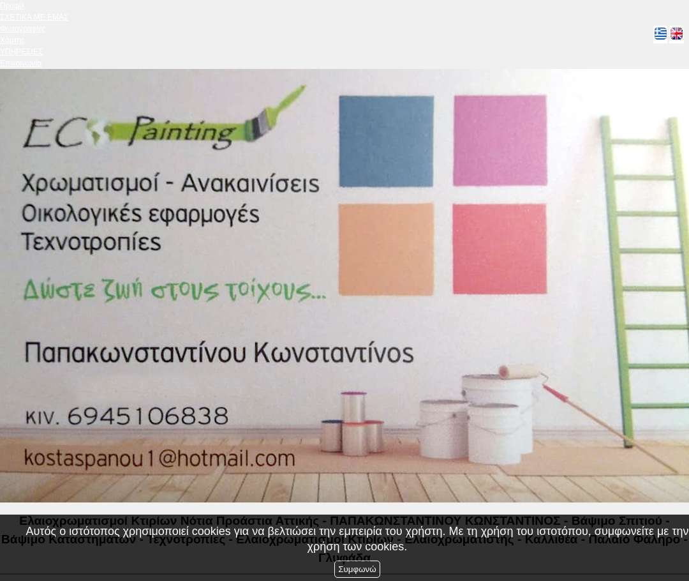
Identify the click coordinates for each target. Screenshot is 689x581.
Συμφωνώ (357, 569)
